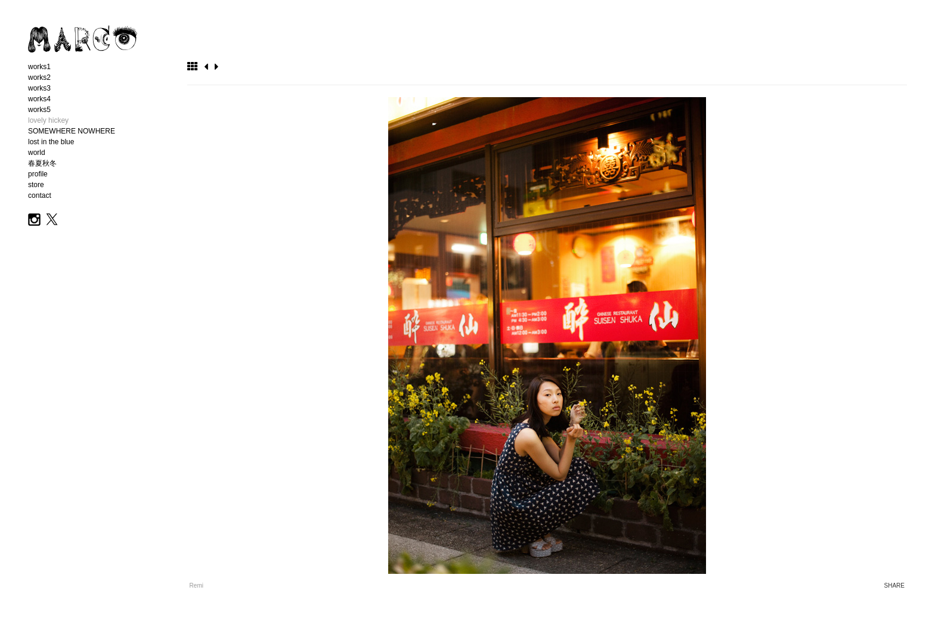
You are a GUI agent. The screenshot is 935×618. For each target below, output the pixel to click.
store (36, 185)
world (36, 152)
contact (39, 195)
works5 (39, 109)
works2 (39, 77)
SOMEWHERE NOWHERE (71, 131)
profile (38, 174)
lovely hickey (48, 120)
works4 (39, 99)
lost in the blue (51, 142)
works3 (39, 88)
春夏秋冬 (42, 163)
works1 (39, 67)
